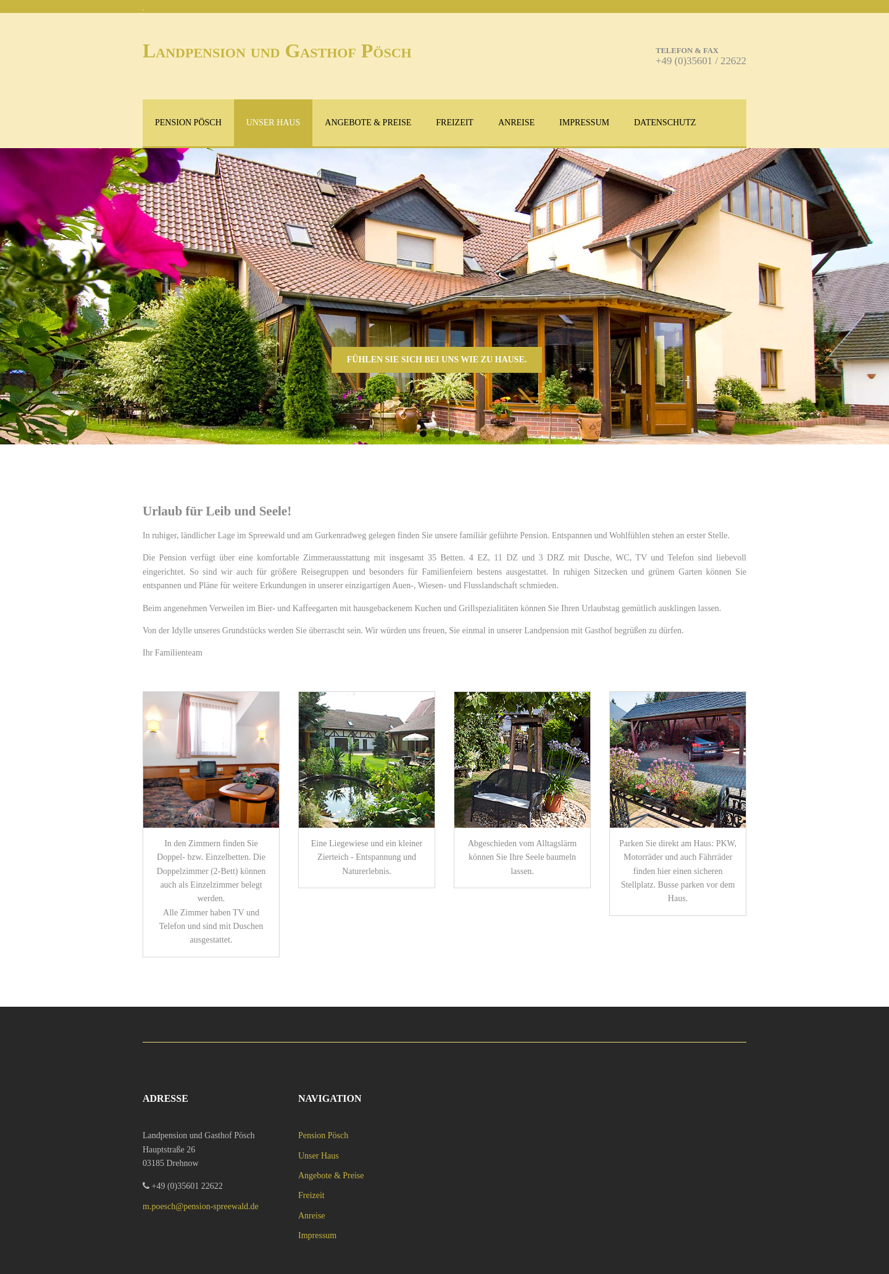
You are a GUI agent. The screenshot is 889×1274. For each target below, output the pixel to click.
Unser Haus (273, 122)
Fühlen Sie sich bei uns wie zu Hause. (437, 359)
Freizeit (455, 122)
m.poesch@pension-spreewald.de (201, 1206)
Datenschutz (665, 122)
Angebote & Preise (368, 122)
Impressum (584, 122)
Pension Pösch (188, 122)
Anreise (516, 122)
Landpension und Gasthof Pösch (277, 51)
